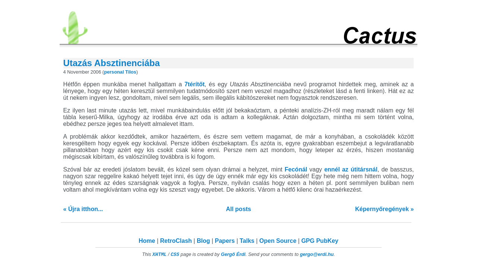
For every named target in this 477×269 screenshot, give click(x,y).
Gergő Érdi (233, 254)
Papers (225, 241)
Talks (247, 241)
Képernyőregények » (384, 209)
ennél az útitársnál (351, 169)
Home (147, 241)
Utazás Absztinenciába (111, 63)
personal (114, 72)
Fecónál (296, 169)
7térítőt (194, 84)
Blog (203, 241)
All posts (238, 209)
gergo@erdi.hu (317, 254)
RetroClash (176, 241)
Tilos (130, 72)
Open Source (278, 241)
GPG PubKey (319, 241)
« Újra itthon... (83, 209)
